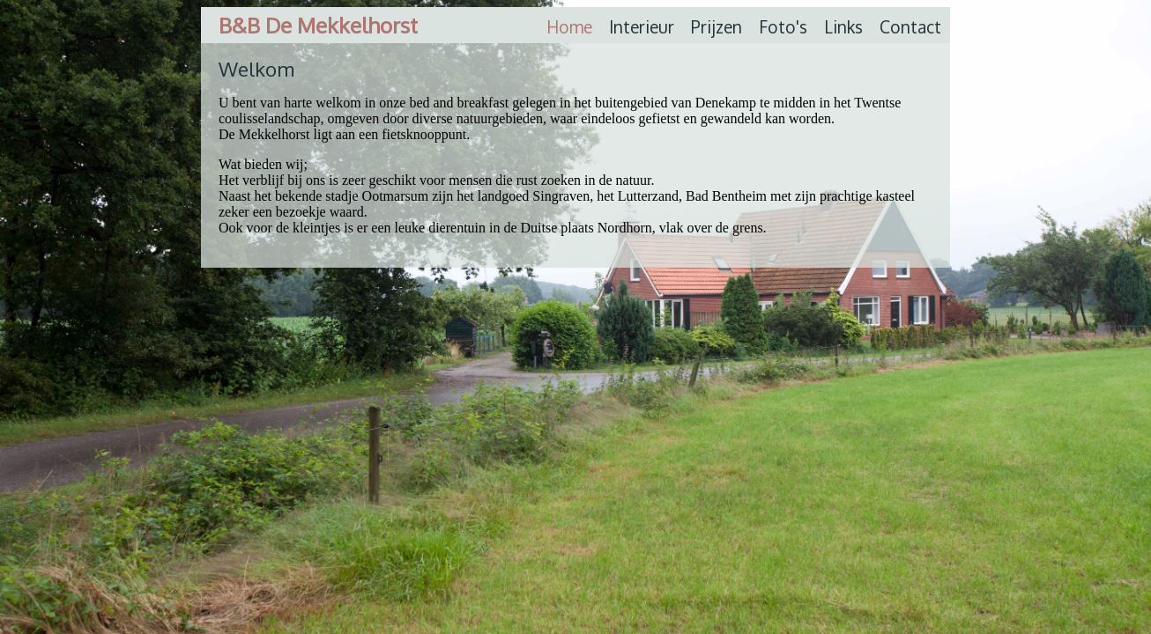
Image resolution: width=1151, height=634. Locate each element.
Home (569, 27)
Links (843, 27)
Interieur (641, 27)
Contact (910, 27)
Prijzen (716, 27)
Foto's (783, 27)
